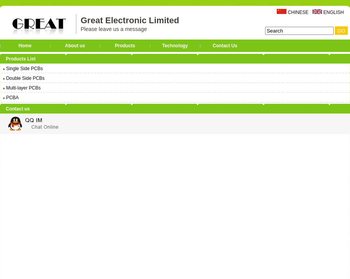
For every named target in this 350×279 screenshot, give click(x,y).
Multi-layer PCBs (21, 88)
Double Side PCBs (23, 78)
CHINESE (298, 12)
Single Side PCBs (22, 68)
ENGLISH (333, 12)
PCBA (10, 97)
